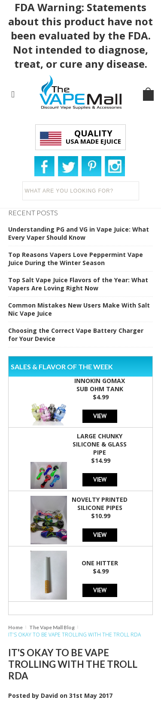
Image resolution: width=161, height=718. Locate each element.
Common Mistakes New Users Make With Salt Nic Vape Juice (79, 309)
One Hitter (100, 563)
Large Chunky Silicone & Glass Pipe (100, 444)
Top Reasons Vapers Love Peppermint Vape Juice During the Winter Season (75, 258)
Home (15, 627)
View (99, 416)
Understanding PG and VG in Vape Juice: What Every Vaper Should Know (78, 233)
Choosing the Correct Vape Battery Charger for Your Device (75, 334)
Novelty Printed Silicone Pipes (100, 503)
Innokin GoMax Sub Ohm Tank (99, 385)
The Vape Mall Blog (52, 627)
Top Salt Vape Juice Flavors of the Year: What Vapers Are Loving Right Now (78, 284)
